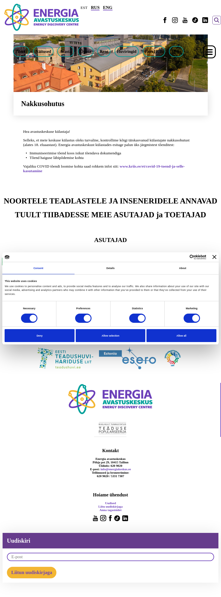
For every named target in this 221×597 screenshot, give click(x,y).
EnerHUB (154, 51)
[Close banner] (214, 257)
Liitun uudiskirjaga (31, 572)
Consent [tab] (38, 268)
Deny (40, 335)
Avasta (66, 51)
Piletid (21, 51)
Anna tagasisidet (111, 510)
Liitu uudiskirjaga (110, 506)
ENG (108, 7)
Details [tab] (110, 268)
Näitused (43, 51)
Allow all (181, 335)
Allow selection (110, 335)
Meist (176, 51)
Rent (104, 51)
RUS (95, 7)
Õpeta (85, 51)
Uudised (110, 503)
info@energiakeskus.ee (115, 469)
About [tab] (182, 268)
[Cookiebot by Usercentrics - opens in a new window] (181, 257)
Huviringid (126, 51)
